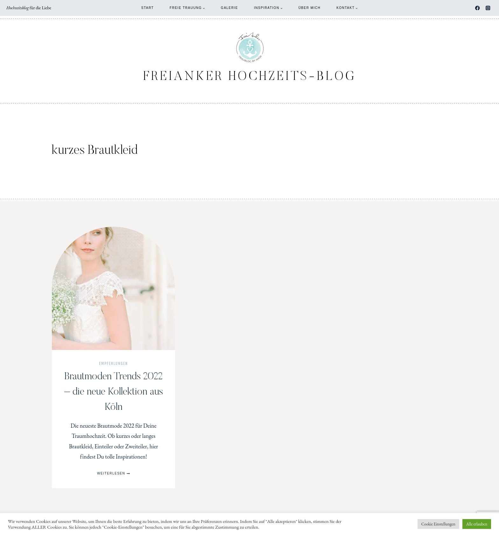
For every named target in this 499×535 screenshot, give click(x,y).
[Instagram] (488, 8)
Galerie (229, 8)
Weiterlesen (113, 473)
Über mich (310, 8)
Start (147, 8)
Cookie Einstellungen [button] (438, 524)
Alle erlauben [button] (476, 524)
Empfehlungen (113, 363)
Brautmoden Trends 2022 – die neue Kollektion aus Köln (113, 392)
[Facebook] (477, 8)
